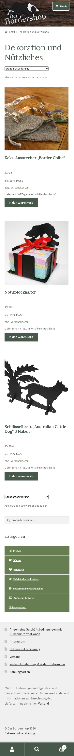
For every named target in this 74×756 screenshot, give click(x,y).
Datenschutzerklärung (25, 649)
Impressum (17, 641)
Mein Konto (12, 749)
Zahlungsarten (20, 672)
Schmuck (37, 569)
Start (12, 32)
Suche (37, 749)
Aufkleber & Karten (22, 598)
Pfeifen (37, 551)
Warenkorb (58, 746)
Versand (15, 657)
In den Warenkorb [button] (21, 202)
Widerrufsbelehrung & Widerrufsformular (37, 664)
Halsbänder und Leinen (24, 579)
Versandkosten (20, 187)
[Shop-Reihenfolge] (27, 68)
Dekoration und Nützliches (26, 588)
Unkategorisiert (17, 607)
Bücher (15, 560)
